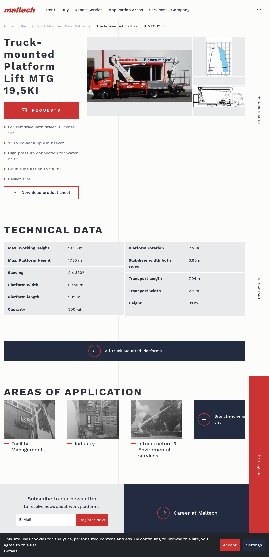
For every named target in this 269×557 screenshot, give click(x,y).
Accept (230, 545)
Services (157, 9)
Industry (85, 444)
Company (180, 9)
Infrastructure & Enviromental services (157, 450)
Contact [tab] (259, 289)
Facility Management (27, 447)
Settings (254, 545)
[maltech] (19, 10)
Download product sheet (41, 192)
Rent (50, 9)
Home (9, 26)
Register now (92, 519)
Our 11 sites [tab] (259, 110)
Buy (65, 9)
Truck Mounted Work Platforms (63, 26)
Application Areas (126, 9)
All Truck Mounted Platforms (125, 351)
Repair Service (89, 9)
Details (10, 551)
